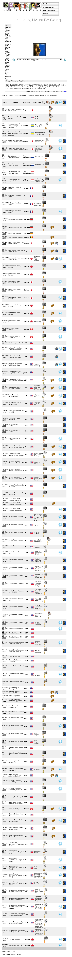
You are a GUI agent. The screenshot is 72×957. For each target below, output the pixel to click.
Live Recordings (48, 7)
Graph (64, 91)
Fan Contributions (49, 10)
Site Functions (48, 4)
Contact (45, 14)
